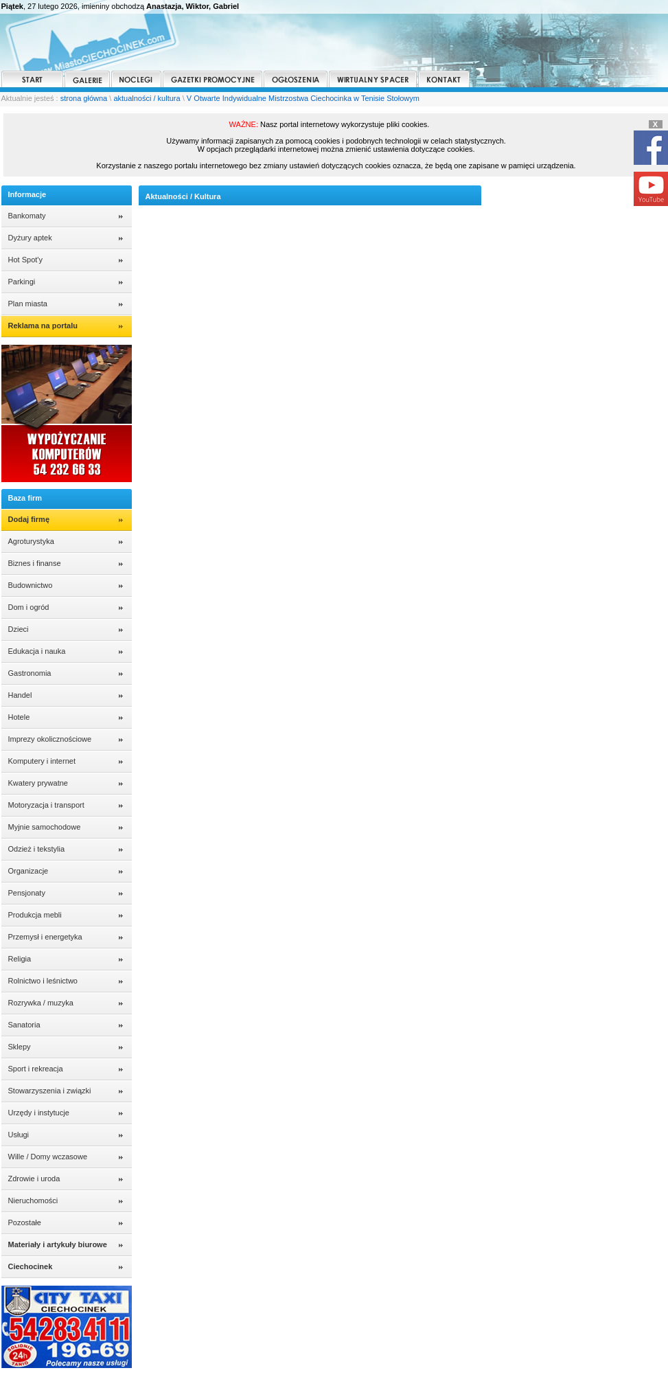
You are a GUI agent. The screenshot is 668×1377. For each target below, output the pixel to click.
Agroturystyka (31, 541)
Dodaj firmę (29, 519)
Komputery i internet (42, 761)
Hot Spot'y (25, 259)
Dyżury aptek (30, 238)
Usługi (19, 1134)
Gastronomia (29, 673)
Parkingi (22, 281)
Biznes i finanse (34, 563)
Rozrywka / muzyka (40, 1003)
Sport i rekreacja (35, 1069)
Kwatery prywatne (38, 783)
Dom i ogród (28, 607)
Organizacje (28, 871)
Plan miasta (27, 303)
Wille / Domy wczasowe (48, 1156)
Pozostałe (24, 1222)
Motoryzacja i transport (46, 805)
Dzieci (18, 629)
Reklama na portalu (43, 325)
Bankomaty (27, 216)
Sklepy (19, 1047)
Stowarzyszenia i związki (49, 1090)
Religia (20, 959)
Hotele (19, 717)
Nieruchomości (33, 1200)
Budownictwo (30, 585)
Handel (20, 695)
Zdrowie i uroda (34, 1178)
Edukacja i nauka (37, 651)
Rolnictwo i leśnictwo (43, 981)
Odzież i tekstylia (36, 849)
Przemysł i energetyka (45, 937)
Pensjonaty (26, 893)
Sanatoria (24, 1025)
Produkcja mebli (35, 915)
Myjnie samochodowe (44, 827)
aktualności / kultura (146, 98)
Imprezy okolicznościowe (50, 739)
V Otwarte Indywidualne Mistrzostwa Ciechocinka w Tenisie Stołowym (303, 98)
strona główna (84, 98)
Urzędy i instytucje (38, 1112)
